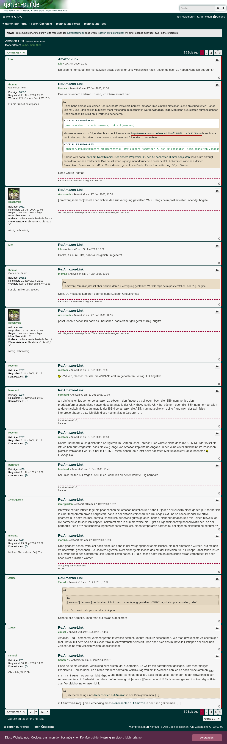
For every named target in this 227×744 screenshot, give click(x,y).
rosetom (13, 365)
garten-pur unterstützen (111, 33)
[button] (220, 52)
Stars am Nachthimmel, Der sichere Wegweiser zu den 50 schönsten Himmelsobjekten (138, 156)
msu (32, 45)
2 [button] (206, 53)
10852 (22, 92)
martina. (13, 535)
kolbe (25, 45)
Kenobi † (13, 655)
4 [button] (215, 53)
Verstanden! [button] (207, 737)
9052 (21, 206)
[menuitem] (18, 17)
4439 (21, 395)
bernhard (13, 390)
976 (21, 660)
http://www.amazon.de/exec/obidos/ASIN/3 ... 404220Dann (166, 133)
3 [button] (211, 53)
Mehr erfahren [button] (134, 737)
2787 (21, 370)
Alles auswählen (82, 120)
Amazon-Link (14, 41)
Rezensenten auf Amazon (109, 695)
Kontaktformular (75, 33)
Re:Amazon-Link (70, 84)
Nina (38, 45)
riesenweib (14, 201)
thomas (12, 84)
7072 (21, 540)
